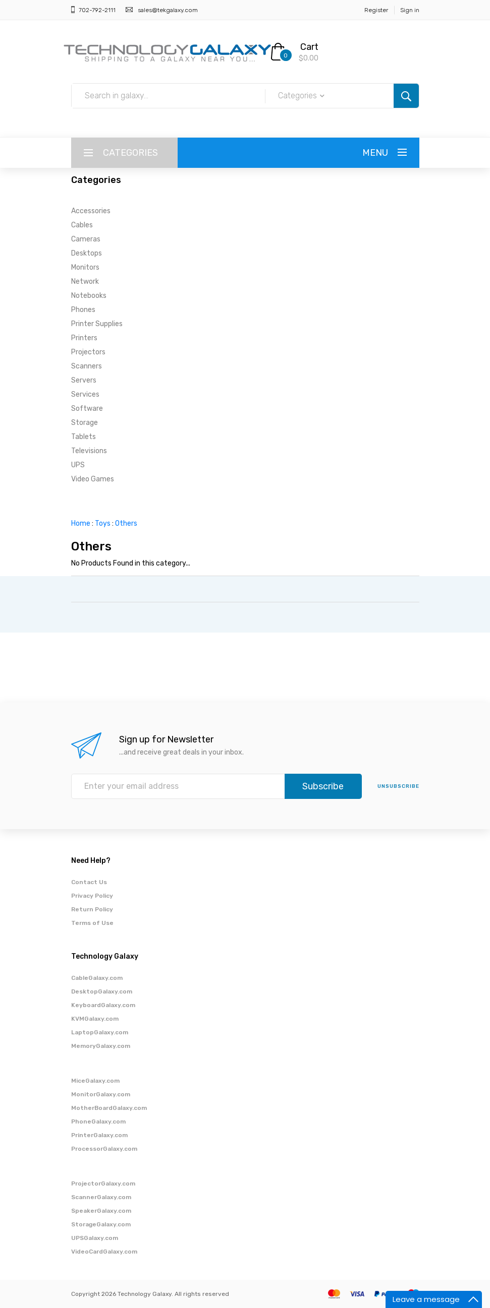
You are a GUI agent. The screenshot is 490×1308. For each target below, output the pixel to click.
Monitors (85, 267)
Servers (83, 380)
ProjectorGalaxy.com (103, 1183)
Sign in (409, 10)
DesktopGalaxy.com (101, 991)
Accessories (91, 211)
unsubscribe (398, 786)
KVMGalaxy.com (95, 1018)
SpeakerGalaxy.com (101, 1210)
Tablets (83, 436)
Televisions (89, 451)
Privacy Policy (92, 895)
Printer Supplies (97, 324)
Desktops (86, 253)
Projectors (88, 352)
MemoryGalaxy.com (100, 1045)
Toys (103, 523)
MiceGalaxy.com (95, 1080)
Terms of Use (92, 922)
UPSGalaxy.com (94, 1237)
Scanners (86, 366)
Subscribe (323, 786)
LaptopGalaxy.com (99, 1032)
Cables (82, 225)
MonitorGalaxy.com (100, 1094)
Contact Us (89, 882)
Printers (84, 338)
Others (126, 523)
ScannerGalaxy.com (101, 1197)
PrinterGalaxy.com (99, 1135)
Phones (83, 309)
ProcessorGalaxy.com (104, 1148)
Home (80, 523)
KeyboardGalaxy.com (103, 1005)
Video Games (92, 479)
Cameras (85, 239)
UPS (78, 465)
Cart (309, 46)
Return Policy (92, 909)
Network (85, 281)
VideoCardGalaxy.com (104, 1251)
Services (85, 394)
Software (87, 408)
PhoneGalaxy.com (98, 1121)
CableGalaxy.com (97, 977)
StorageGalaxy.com (101, 1224)
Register (376, 10)
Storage (84, 422)
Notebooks (88, 295)
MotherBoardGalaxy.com (109, 1107)
